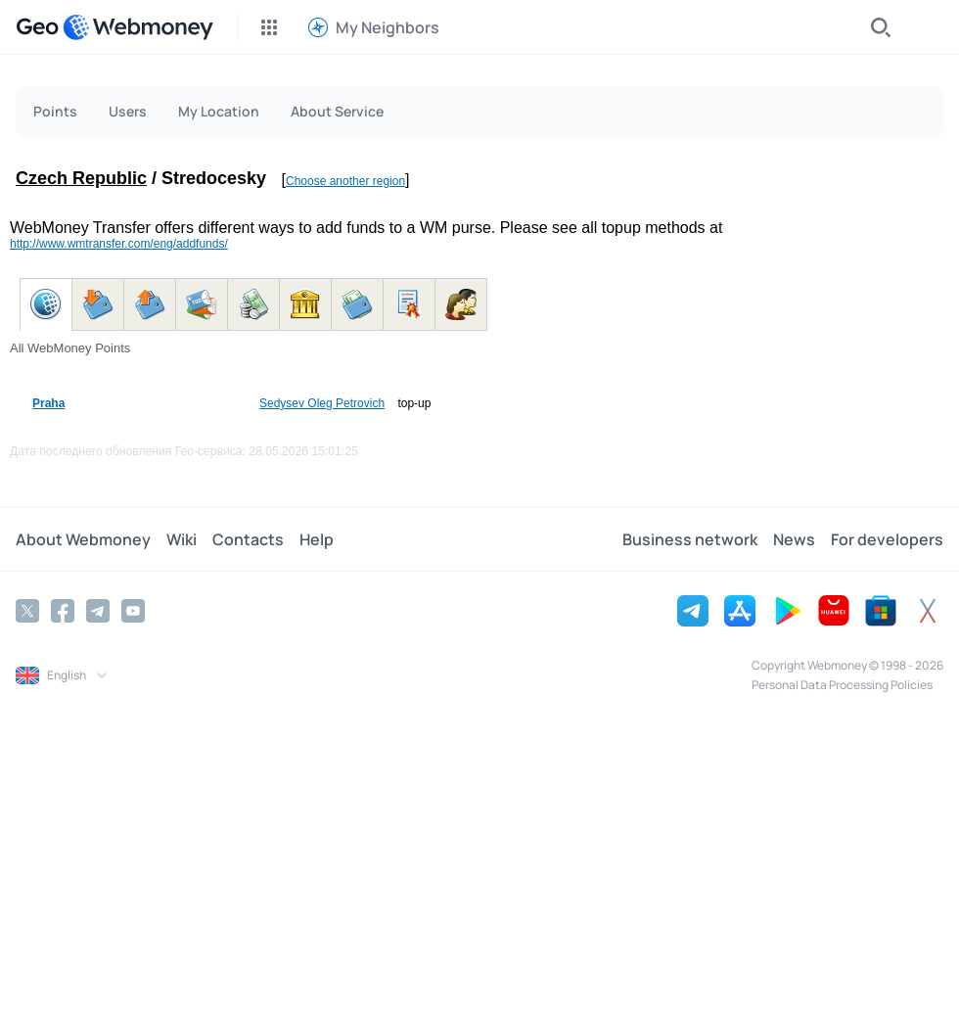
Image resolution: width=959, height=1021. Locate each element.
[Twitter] (27, 611)
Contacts (248, 539)
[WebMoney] (138, 27)
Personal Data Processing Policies (842, 684)
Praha (48, 403)
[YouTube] (133, 611)
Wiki (181, 539)
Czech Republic (81, 178)
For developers (887, 539)
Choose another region (345, 181)
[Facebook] (62, 611)
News (794, 539)
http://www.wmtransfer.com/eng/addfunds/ (119, 244)
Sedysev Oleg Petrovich (322, 403)
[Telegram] (98, 611)
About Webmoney (83, 539)
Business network (689, 539)
